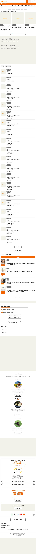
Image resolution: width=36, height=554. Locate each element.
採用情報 (3, 527)
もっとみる (18, 395)
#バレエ (25, 9)
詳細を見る (18, 500)
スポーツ (22, 5)
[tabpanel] (18, 20)
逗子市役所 (4, 329)
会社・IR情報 (4, 523)
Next (25, 34)
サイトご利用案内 (19, 529)
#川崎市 (22, 9)
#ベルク (9, 9)
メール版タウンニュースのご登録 (18, 484)
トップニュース (7, 5)
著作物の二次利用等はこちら (14, 317)
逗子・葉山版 (3, 3)
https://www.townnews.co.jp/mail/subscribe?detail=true (9, 41)
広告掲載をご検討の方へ (6, 525)
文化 (12, 5)
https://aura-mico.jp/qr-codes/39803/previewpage (8, 48)
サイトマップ (25, 529)
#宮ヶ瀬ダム (18, 9)
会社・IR (29, 1)
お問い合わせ (19, 519)
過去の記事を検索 (18, 250)
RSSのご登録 (17, 508)
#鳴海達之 (13, 9)
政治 (26, 5)
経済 (29, 5)
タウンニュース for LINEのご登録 (18, 481)
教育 (18, 5)
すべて (2, 5)
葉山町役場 (4, 332)
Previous (10, 34)
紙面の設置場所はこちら (13, 322)
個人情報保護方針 (11, 529)
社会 (15, 5)
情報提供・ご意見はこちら (13, 315)
